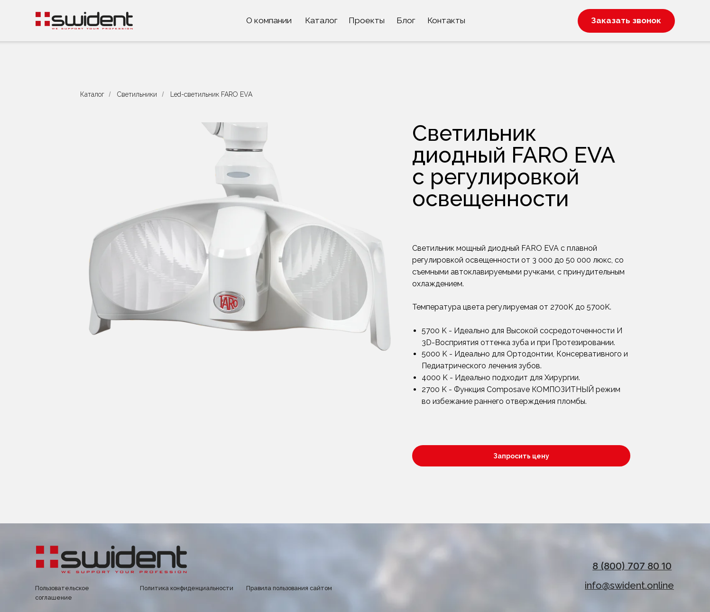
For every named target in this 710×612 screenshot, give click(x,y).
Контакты (446, 20)
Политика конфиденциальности (186, 588)
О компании (269, 20)
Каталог (321, 20)
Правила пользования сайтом (289, 588)
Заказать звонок (626, 20)
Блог (405, 20)
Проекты (367, 20)
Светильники (137, 94)
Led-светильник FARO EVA (211, 94)
